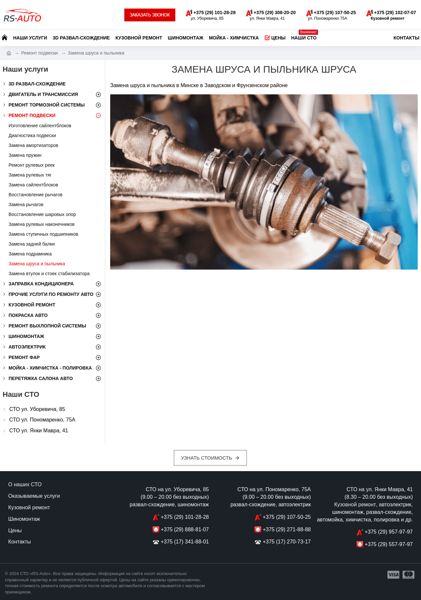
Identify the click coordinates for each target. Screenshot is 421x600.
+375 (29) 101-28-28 (185, 517)
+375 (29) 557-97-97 (389, 544)
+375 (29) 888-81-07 (185, 529)
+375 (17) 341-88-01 (185, 541)
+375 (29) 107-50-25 (287, 517)
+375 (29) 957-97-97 (389, 532)
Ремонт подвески (39, 53)
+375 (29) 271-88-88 (287, 529)
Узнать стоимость (206, 458)
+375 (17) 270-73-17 (287, 541)
